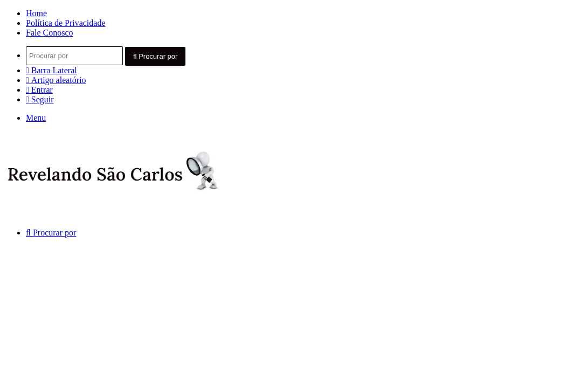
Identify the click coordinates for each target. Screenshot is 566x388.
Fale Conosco (49, 32)
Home (36, 13)
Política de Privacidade (66, 22)
